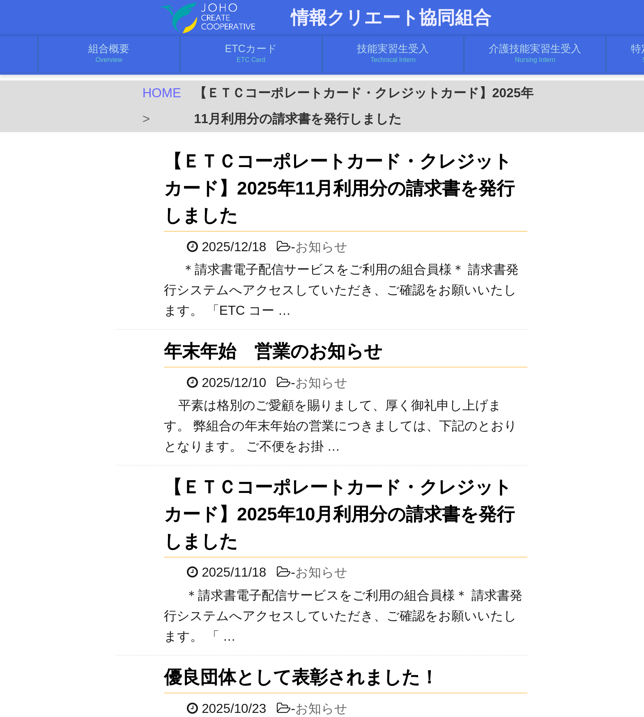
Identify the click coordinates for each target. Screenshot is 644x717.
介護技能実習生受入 (535, 54)
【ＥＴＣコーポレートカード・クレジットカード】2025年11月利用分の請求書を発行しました (356, 188)
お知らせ (338, 247)
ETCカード (251, 54)
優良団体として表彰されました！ (318, 677)
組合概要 (109, 54)
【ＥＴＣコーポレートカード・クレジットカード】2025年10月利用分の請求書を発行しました (356, 514)
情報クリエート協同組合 (391, 17)
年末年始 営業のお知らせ (290, 351)
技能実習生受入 (393, 54)
